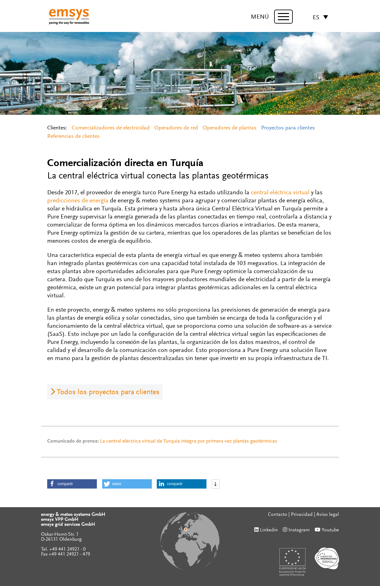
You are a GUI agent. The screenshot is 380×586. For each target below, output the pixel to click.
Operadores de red (176, 128)
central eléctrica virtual (280, 193)
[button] (72, 484)
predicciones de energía (77, 201)
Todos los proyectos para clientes (108, 392)
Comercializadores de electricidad (111, 128)
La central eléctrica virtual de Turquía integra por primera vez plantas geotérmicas (188, 441)
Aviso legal (327, 514)
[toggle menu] (283, 17)
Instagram (299, 530)
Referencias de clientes (73, 136)
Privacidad (302, 514)
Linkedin (269, 530)
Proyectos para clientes (288, 128)
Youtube (330, 530)
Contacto (277, 514)
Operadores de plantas (229, 128)
